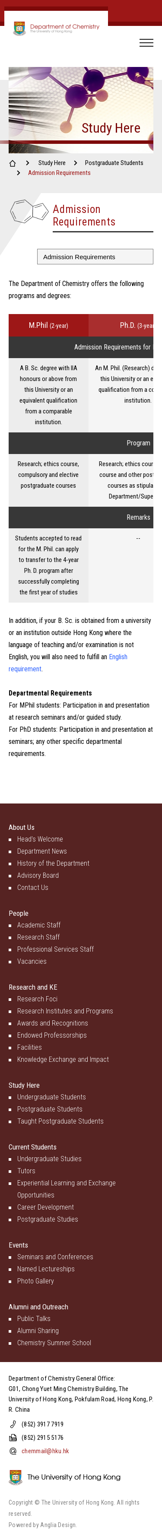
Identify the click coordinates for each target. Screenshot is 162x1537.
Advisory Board (38, 875)
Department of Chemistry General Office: (62, 1378)
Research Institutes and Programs (65, 1011)
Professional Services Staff (55, 949)
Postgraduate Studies (47, 1219)
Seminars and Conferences (55, 1257)
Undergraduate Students (51, 1097)
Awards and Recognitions (52, 1023)
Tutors (26, 1171)
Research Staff (38, 937)
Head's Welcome (40, 839)
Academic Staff (38, 925)
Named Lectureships (46, 1269)
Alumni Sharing (38, 1331)
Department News (42, 851)
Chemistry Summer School (54, 1343)
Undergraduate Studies (49, 1159)
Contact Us (32, 887)
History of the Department (53, 863)
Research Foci (37, 999)
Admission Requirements (59, 173)
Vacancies (32, 961)
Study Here (52, 163)
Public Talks (34, 1319)
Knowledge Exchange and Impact (63, 1059)
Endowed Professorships (52, 1035)
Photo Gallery (35, 1281)
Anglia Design (58, 1524)
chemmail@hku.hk (46, 1451)
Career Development (45, 1207)
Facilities (29, 1047)
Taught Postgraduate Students (60, 1121)
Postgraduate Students (114, 163)
